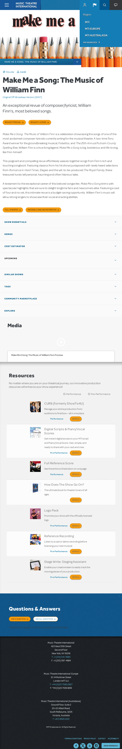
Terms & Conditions (73, 734)
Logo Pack (51, 508)
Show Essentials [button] (15, 222)
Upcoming (10, 258)
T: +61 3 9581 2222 (61, 714)
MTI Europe (92, 28)
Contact (102, 734)
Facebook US (76, 741)
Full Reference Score (59, 462)
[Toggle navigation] (6, 5)
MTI (87, 22)
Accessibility (113, 734)
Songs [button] (8, 234)
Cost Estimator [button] (14, 246)
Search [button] (105, 5)
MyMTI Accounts (85, 5)
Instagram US (96, 741)
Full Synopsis (11, 210)
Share (23, 72)
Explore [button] (9, 311)
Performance (73, 394)
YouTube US (89, 741)
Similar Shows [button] (13, 274)
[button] (95, 5)
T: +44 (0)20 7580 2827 (61, 679)
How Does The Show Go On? (64, 483)
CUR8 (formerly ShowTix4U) (64, 403)
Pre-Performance (100, 394)
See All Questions (44, 615)
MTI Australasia (96, 35)
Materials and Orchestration (42, 210)
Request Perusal (13, 122)
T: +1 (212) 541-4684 (61, 652)
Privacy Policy (90, 734)
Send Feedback (111, 741)
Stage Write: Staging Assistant (65, 558)
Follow (10, 72)
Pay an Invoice (90, 42)
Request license (38, 122)
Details (75, 419)
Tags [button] (7, 286)
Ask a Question (18, 615)
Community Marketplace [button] (20, 298)
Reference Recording (59, 533)
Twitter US (83, 741)
